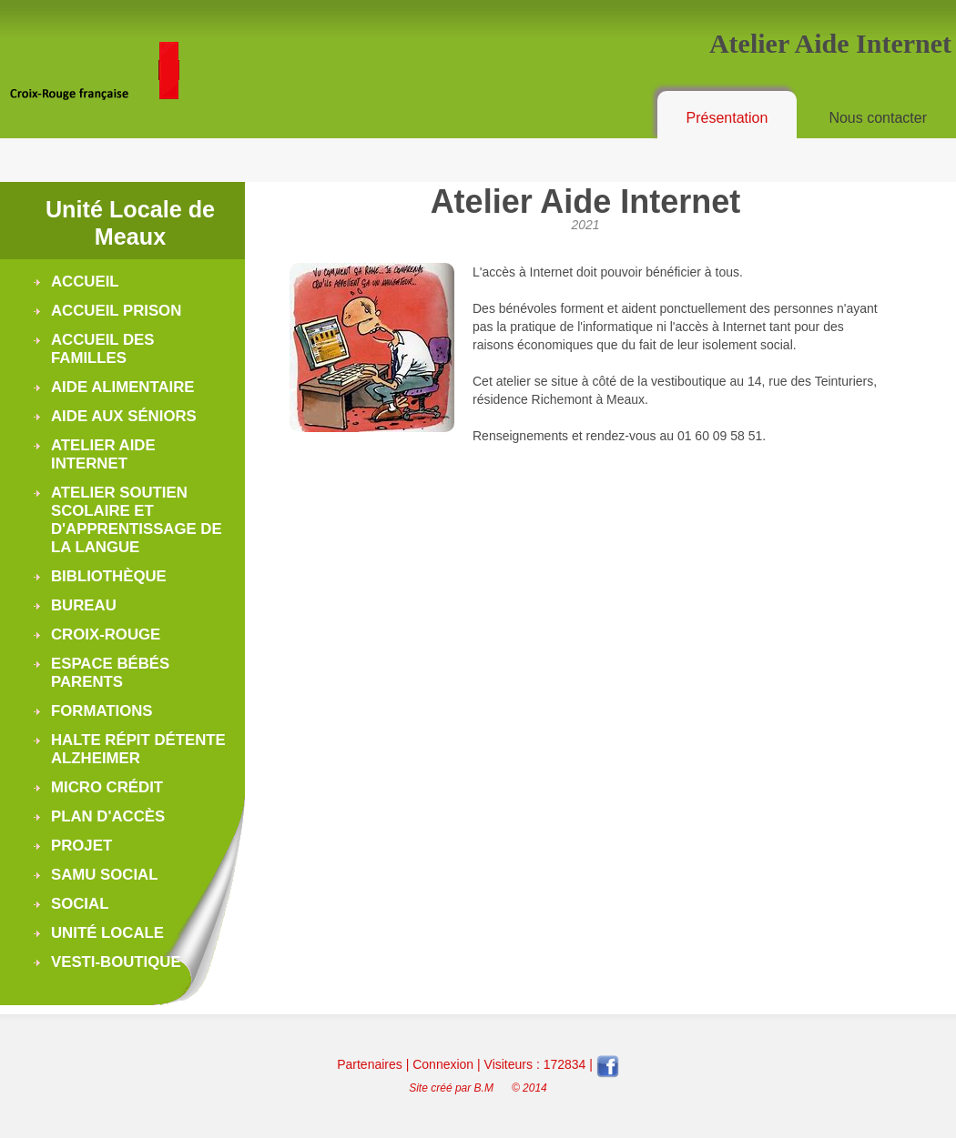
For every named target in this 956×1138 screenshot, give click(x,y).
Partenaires (369, 1064)
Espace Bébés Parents (110, 672)
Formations (102, 711)
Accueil (85, 281)
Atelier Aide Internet (103, 454)
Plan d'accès (108, 816)
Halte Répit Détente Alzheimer (138, 749)
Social (79, 903)
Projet (81, 845)
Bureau (84, 605)
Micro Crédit (107, 787)
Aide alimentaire (123, 387)
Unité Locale (107, 933)
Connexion (442, 1064)
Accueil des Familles (102, 349)
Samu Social (104, 874)
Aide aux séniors (124, 416)
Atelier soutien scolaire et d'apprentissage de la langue (136, 520)
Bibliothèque (109, 576)
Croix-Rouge (105, 634)
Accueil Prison (116, 310)
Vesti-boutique (116, 962)
